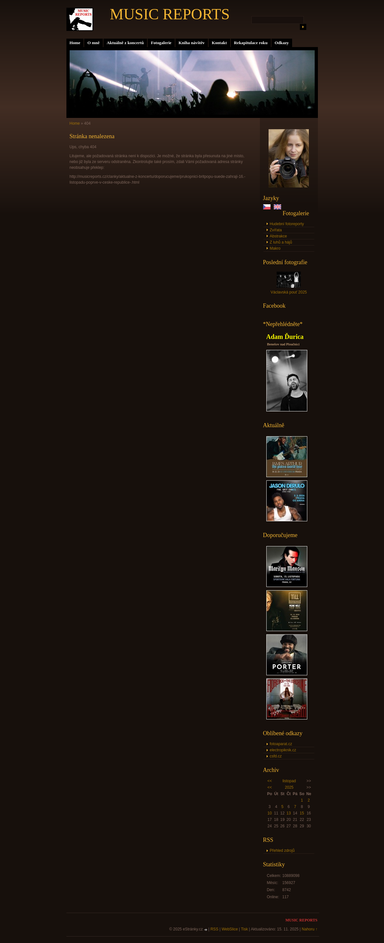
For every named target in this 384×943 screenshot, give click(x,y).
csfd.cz (276, 756)
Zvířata (276, 230)
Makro (275, 248)
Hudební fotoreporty (287, 224)
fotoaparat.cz (281, 744)
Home (75, 42)
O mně (93, 42)
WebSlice (230, 929)
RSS (215, 929)
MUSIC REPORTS (170, 14)
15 (302, 813)
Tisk (244, 929)
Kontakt (219, 42)
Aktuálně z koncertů (125, 42)
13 (289, 813)
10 (269, 813)
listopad (289, 781)
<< (269, 781)
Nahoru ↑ (310, 929)
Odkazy (282, 42)
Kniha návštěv (192, 42)
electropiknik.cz (283, 750)
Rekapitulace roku (251, 42)
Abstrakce (278, 236)
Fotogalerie (161, 42)
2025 (289, 787)
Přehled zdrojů (282, 850)
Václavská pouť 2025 (289, 292)
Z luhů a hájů (281, 242)
